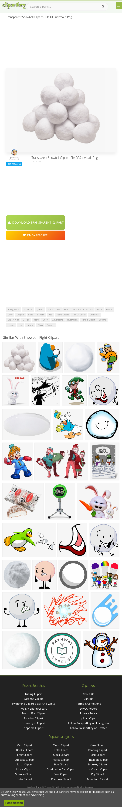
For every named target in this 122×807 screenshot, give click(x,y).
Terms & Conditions (88, 703)
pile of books (79, 314)
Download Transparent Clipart (36, 222)
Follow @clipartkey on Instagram (88, 723)
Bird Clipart (98, 755)
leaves (11, 325)
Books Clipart (24, 750)
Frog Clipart (24, 755)
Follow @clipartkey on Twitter (88, 728)
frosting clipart (33, 718)
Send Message (14, 164)
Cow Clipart (97, 745)
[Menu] (119, 5)
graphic (20, 314)
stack (99, 309)
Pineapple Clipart (97, 759)
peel (50, 314)
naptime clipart (34, 728)
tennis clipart (88, 319)
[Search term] (67, 7)
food (66, 309)
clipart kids (13, 319)
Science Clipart (24, 774)
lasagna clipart (33, 699)
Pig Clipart (97, 774)
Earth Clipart (24, 764)
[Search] (103, 6)
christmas (94, 314)
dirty (10, 314)
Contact (88, 699)
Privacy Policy (88, 713)
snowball (28, 309)
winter (109, 309)
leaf (21, 325)
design (26, 319)
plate (30, 314)
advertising (57, 319)
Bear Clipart (61, 774)
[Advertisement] (61, 44)
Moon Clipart (61, 745)
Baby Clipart (24, 779)
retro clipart (63, 314)
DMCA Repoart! (35, 235)
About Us (88, 694)
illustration (72, 319)
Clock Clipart (61, 755)
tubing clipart (33, 694)
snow (45, 319)
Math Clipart (24, 745)
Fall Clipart (61, 750)
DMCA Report (88, 708)
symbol (40, 309)
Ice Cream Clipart (97, 769)
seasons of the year (83, 309)
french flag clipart (33, 713)
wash (50, 309)
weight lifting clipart (33, 708)
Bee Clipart (61, 764)
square (102, 319)
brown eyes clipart (33, 723)
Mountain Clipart (97, 779)
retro (36, 319)
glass (40, 325)
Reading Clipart (97, 750)
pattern (40, 314)
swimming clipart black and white (33, 703)
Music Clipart (24, 769)
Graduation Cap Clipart (61, 769)
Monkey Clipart (97, 764)
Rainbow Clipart (61, 779)
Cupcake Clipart (24, 759)
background (13, 309)
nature (30, 325)
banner (50, 325)
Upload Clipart (88, 718)
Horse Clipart (61, 759)
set (58, 309)
